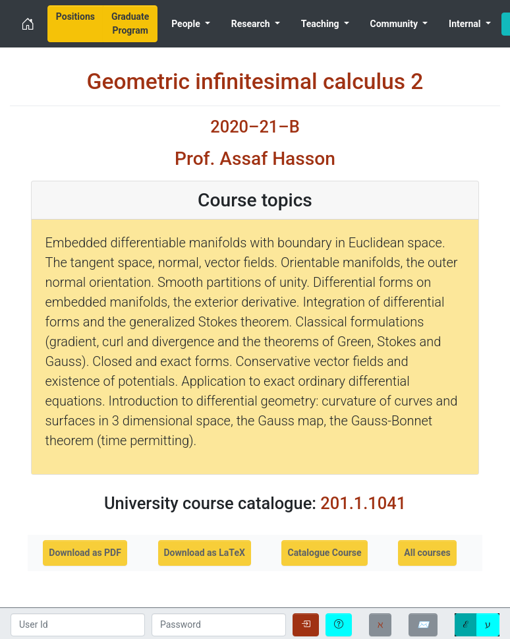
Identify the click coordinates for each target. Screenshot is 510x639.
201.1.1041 (363, 503)
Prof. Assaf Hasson (255, 158)
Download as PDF (85, 552)
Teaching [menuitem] (321, 23)
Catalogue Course (324, 552)
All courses (427, 552)
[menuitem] (75, 23)
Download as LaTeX (204, 552)
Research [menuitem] (251, 23)
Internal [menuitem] (466, 23)
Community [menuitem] (395, 23)
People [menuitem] (186, 23)
